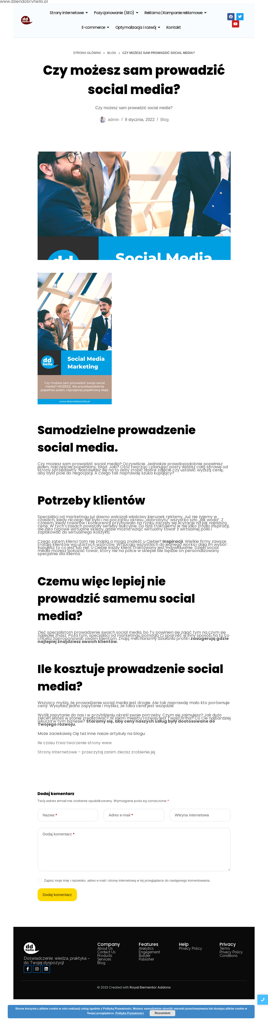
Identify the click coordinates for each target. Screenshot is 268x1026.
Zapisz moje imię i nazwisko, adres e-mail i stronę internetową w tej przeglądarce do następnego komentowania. (127, 880)
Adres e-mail (121, 815)
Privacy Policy (190, 948)
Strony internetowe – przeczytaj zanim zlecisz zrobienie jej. (97, 752)
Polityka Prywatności (129, 1013)
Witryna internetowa (192, 815)
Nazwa (50, 815)
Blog (164, 119)
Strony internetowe (67, 12)
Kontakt (173, 27)
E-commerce (93, 27)
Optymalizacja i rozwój (135, 27)
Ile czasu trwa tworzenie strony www (75, 743)
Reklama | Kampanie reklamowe (173, 12)
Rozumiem (162, 1013)
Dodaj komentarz (58, 834)
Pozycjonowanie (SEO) (114, 12)
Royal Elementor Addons (150, 987)
